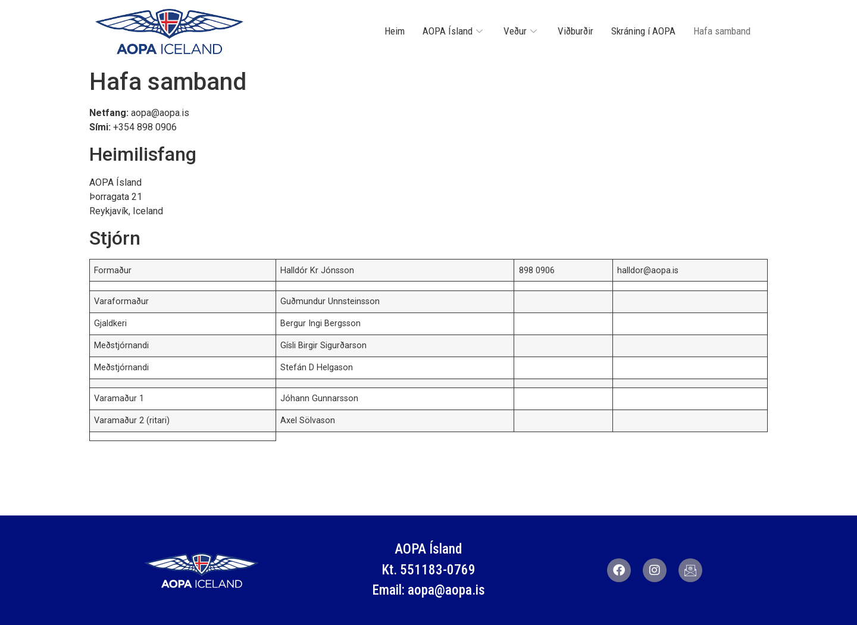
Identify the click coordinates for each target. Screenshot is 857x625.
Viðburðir (575, 31)
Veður (521, 31)
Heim (394, 31)
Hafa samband (721, 31)
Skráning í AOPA (643, 31)
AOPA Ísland (454, 31)
